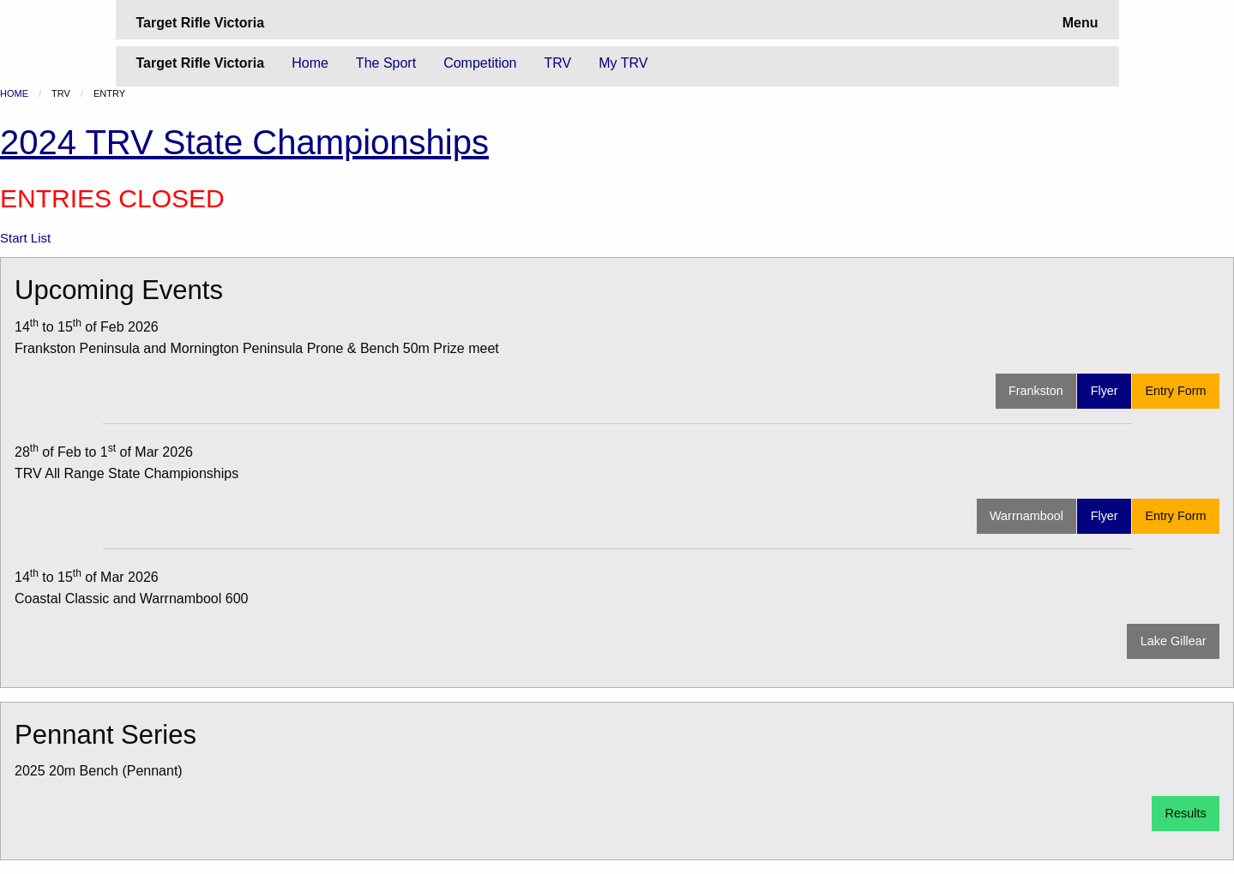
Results (1186, 813)
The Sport (386, 63)
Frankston (1035, 391)
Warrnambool (1026, 516)
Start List (25, 237)
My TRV (623, 63)
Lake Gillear (1174, 641)
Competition (479, 63)
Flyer (1104, 391)
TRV (558, 63)
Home (310, 63)
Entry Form (1175, 391)
